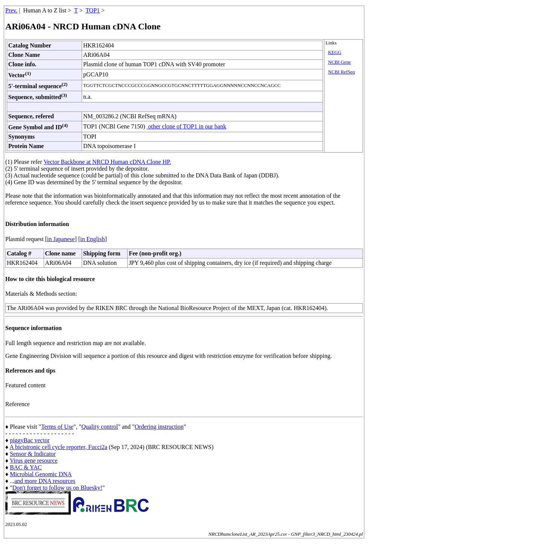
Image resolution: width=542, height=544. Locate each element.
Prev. (11, 10)
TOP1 (92, 10)
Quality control (99, 426)
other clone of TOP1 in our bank (186, 126)
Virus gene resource (34, 460)
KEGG (334, 52)
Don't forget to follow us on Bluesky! (57, 487)
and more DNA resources (44, 481)
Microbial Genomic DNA (41, 474)
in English (92, 239)
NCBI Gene (339, 62)
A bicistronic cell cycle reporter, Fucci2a (58, 447)
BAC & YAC (26, 467)
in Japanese (61, 239)
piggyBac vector (29, 440)
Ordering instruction (159, 426)
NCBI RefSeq (341, 72)
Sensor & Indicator (33, 454)
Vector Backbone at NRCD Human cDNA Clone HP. (107, 162)
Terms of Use (57, 426)
